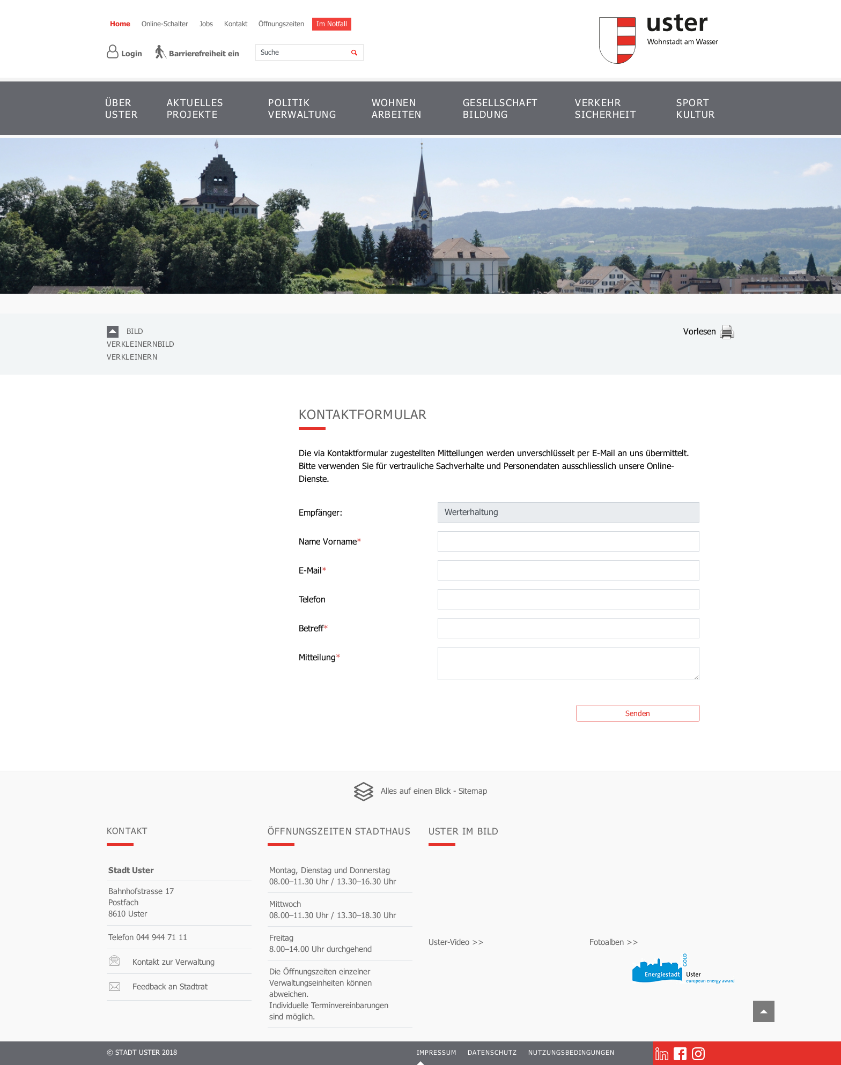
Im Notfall (331, 23)
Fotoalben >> (613, 942)
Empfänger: (321, 513)
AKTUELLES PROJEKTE (195, 108)
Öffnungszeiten (281, 23)
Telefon (312, 599)
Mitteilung (320, 657)
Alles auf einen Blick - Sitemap (434, 791)
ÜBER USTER (121, 108)
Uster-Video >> (456, 942)
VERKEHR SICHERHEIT (606, 108)
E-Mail (313, 570)
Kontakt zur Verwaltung (173, 962)
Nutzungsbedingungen (571, 1052)
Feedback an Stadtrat (170, 987)
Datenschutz (492, 1052)
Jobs (206, 23)
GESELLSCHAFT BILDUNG (500, 108)
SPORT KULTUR (695, 108)
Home (120, 23)
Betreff (313, 628)
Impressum (436, 1052)
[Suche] (347, 52)
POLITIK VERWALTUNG (302, 108)
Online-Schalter (165, 23)
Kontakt (235, 23)
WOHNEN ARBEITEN (397, 108)
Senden (637, 713)
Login (124, 51)
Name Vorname (330, 542)
